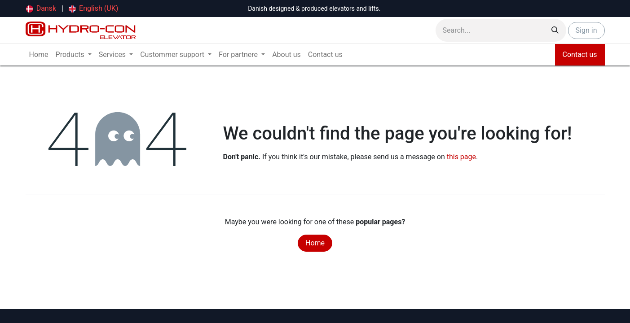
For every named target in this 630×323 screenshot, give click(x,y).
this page (461, 157)
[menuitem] (41, 8)
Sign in (586, 30)
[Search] (555, 30)
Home (315, 243)
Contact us (580, 54)
